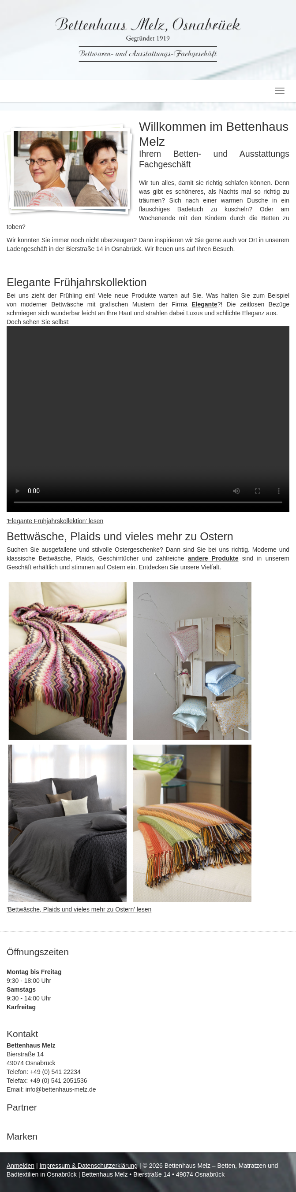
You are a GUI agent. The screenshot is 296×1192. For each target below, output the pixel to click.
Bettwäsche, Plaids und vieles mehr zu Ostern (120, 536)
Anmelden (20, 1165)
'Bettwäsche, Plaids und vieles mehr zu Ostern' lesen (79, 909)
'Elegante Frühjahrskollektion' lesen (55, 520)
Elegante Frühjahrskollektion (77, 282)
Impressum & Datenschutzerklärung (88, 1165)
